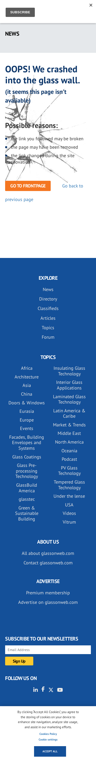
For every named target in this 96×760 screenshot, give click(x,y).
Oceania (69, 451)
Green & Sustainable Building (26, 513)
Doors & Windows (26, 403)
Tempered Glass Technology (69, 485)
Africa (27, 368)
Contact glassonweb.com (48, 563)
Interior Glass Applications (69, 385)
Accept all (50, 751)
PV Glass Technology (69, 470)
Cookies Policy (48, 734)
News (48, 289)
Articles (48, 318)
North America (69, 442)
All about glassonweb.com (48, 553)
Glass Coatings (26, 457)
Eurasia (26, 411)
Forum (48, 337)
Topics (48, 328)
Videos (69, 513)
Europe (27, 420)
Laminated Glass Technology (69, 399)
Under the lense (69, 496)
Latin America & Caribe (69, 413)
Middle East (69, 433)
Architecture (27, 377)
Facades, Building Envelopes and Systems (26, 442)
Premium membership (48, 593)
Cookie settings (48, 739)
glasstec (27, 499)
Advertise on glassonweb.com (48, 602)
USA (69, 505)
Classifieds (48, 308)
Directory (48, 299)
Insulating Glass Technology (69, 371)
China (26, 394)
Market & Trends (69, 425)
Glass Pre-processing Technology (26, 470)
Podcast (69, 459)
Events (26, 428)
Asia (27, 385)
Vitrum (69, 522)
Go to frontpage (28, 186)
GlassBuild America (26, 488)
